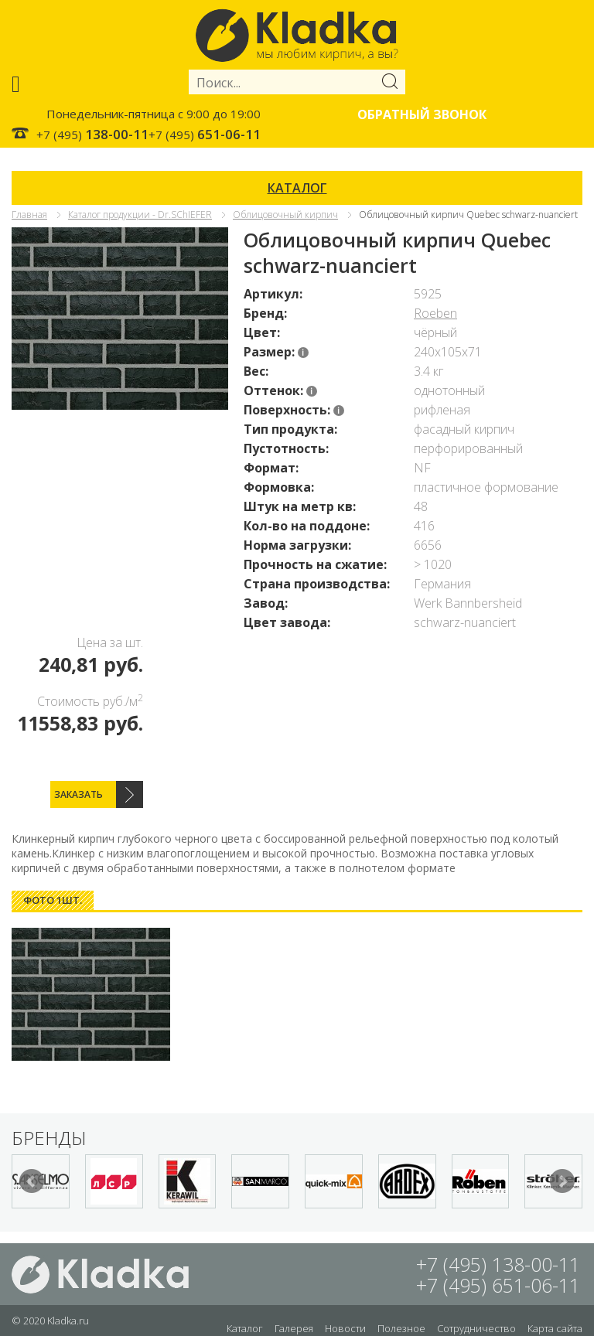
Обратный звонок (421, 114)
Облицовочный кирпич (285, 214)
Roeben (435, 313)
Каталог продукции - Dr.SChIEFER (140, 214)
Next (562, 1181)
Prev (31, 1181)
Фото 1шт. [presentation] (52, 900)
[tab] (53, 900)
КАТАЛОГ (297, 187)
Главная (29, 214)
